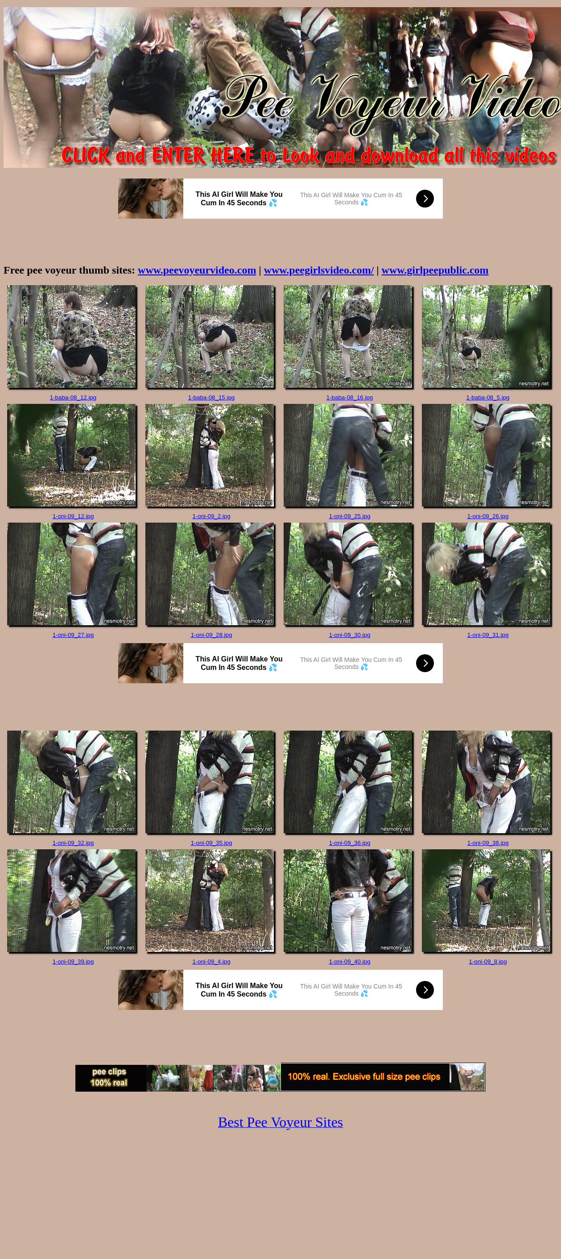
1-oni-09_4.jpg (211, 961)
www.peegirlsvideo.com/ (319, 270)
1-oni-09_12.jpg (73, 516)
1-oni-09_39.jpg (73, 961)
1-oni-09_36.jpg (350, 842)
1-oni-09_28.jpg (211, 635)
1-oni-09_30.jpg (350, 635)
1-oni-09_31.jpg (488, 635)
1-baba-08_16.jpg (349, 397)
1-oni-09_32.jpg (73, 842)
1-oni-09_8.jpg (488, 961)
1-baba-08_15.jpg (211, 397)
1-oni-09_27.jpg (73, 635)
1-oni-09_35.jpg (211, 842)
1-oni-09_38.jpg (488, 842)
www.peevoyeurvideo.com (197, 270)
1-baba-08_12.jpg (73, 397)
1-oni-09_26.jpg (488, 516)
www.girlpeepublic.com (435, 270)
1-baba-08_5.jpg (487, 397)
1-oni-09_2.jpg (211, 516)
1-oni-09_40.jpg (350, 961)
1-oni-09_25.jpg (350, 516)
